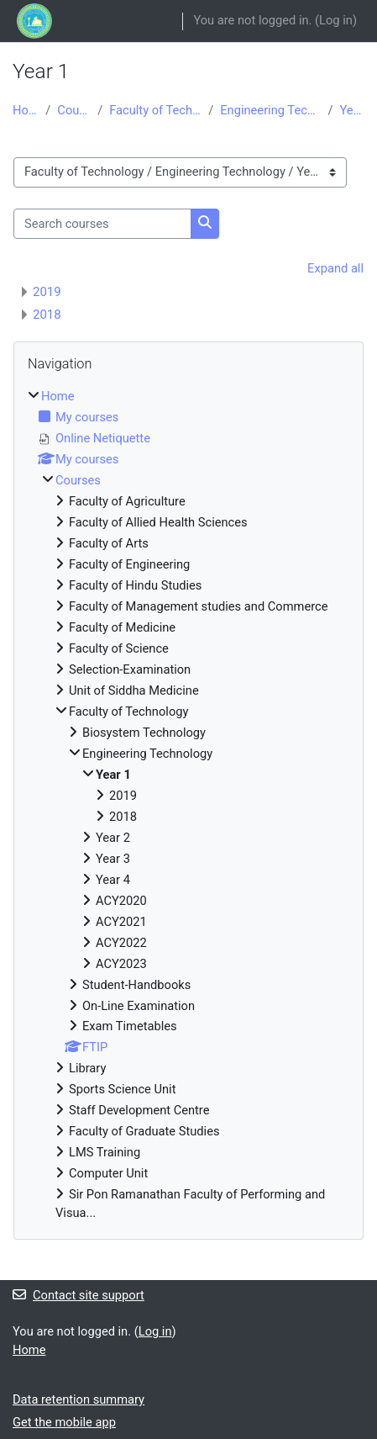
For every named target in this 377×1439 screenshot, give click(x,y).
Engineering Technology (270, 110)
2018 (47, 314)
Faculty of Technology (155, 110)
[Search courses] (102, 224)
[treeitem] (188, 805)
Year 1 (351, 110)
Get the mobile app (64, 1422)
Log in (336, 20)
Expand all (335, 268)
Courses (74, 110)
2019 (47, 291)
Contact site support (78, 1295)
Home (26, 110)
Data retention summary (78, 1399)
